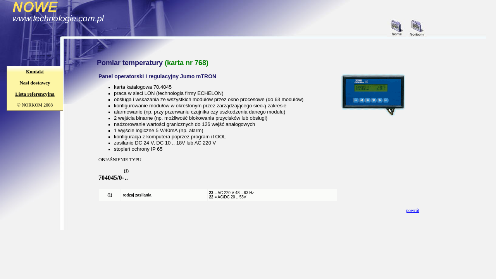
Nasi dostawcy (34, 83)
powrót (412, 210)
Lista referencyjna (35, 94)
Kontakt (35, 71)
